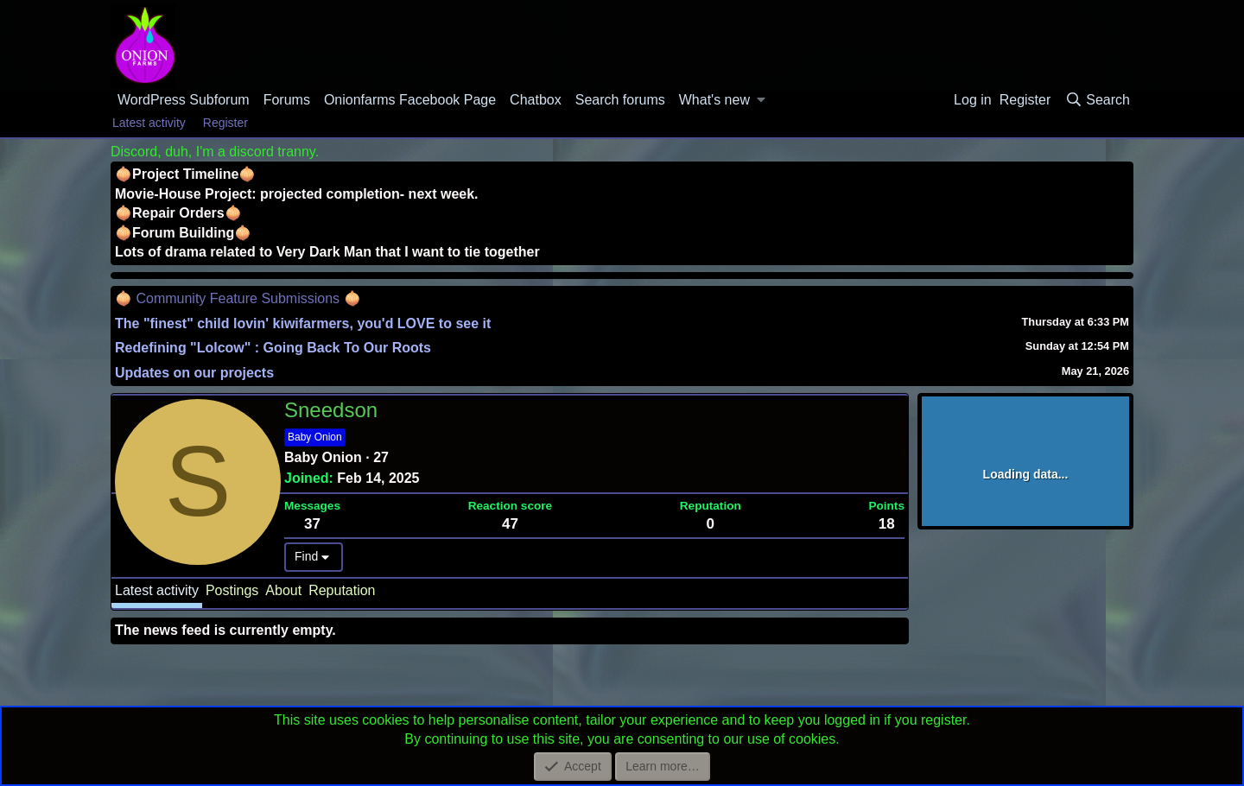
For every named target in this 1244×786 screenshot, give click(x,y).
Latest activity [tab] (157, 590)
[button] (761, 100)
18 (887, 524)
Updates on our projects (194, 372)
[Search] (1097, 100)
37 (312, 524)
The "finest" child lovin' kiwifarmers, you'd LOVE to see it (303, 323)
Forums (286, 99)
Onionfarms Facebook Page (410, 99)
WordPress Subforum (183, 99)
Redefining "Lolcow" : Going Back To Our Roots (273, 347)
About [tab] (283, 590)
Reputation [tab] (341, 590)
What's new (714, 99)
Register (225, 123)
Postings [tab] (232, 590)
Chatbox (536, 99)
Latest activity (149, 123)
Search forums (620, 99)
